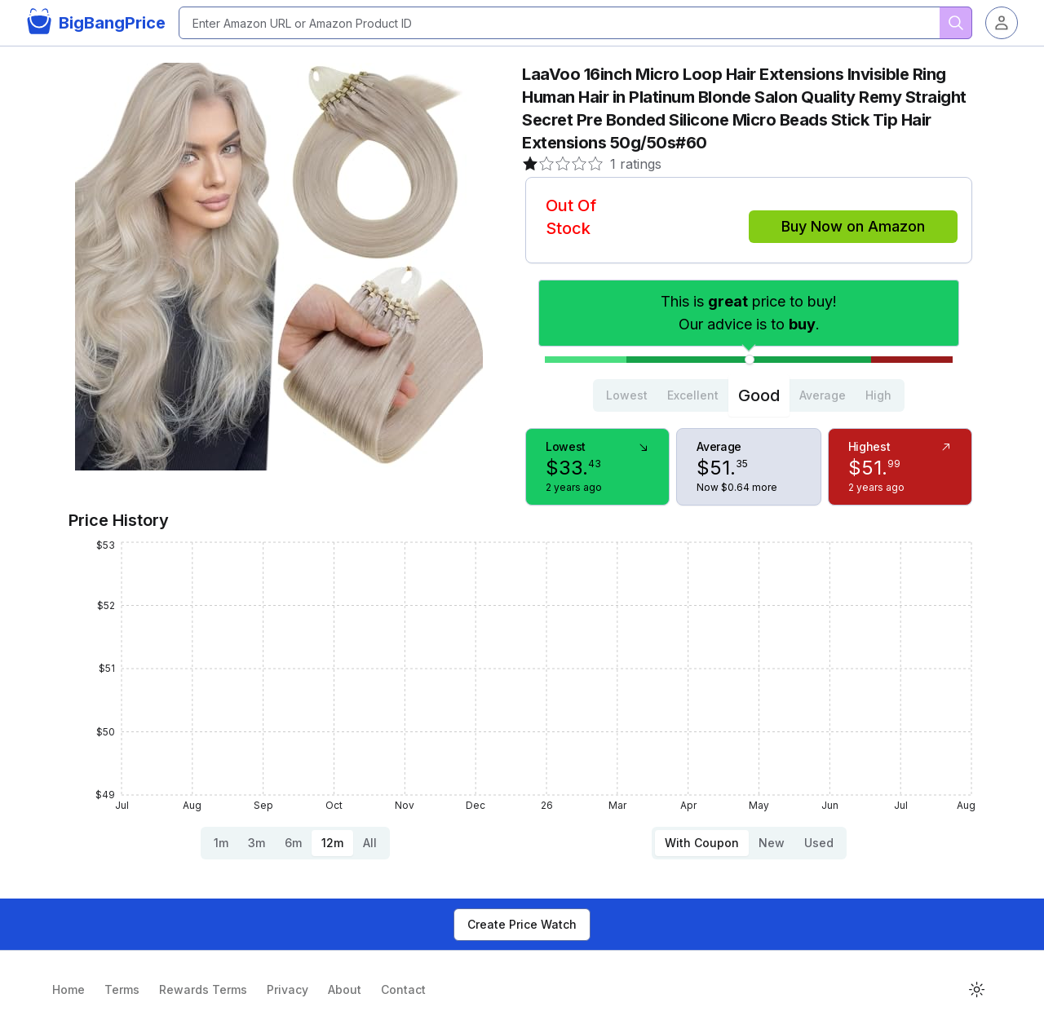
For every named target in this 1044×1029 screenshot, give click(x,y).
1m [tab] (221, 843)
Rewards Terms (203, 989)
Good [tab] (759, 395)
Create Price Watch (522, 924)
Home (68, 989)
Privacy (287, 989)
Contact (403, 989)
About (344, 989)
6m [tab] (293, 843)
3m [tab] (256, 843)
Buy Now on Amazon (853, 226)
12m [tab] (332, 843)
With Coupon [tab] (702, 843)
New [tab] (772, 843)
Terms (121, 989)
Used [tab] (819, 843)
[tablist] (749, 395)
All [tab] (370, 843)
